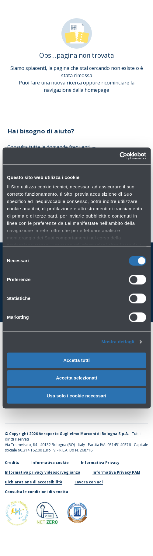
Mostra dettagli (117, 341)
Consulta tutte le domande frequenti (51, 147)
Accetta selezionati (76, 378)
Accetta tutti (76, 360)
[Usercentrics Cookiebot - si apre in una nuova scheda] (119, 156)
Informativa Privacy (100, 462)
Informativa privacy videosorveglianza (42, 472)
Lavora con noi (89, 482)
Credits (12, 462)
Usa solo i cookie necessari (76, 395)
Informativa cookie (50, 462)
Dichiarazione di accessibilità (33, 482)
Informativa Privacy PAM (116, 472)
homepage (97, 90)
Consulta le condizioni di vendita (36, 491)
